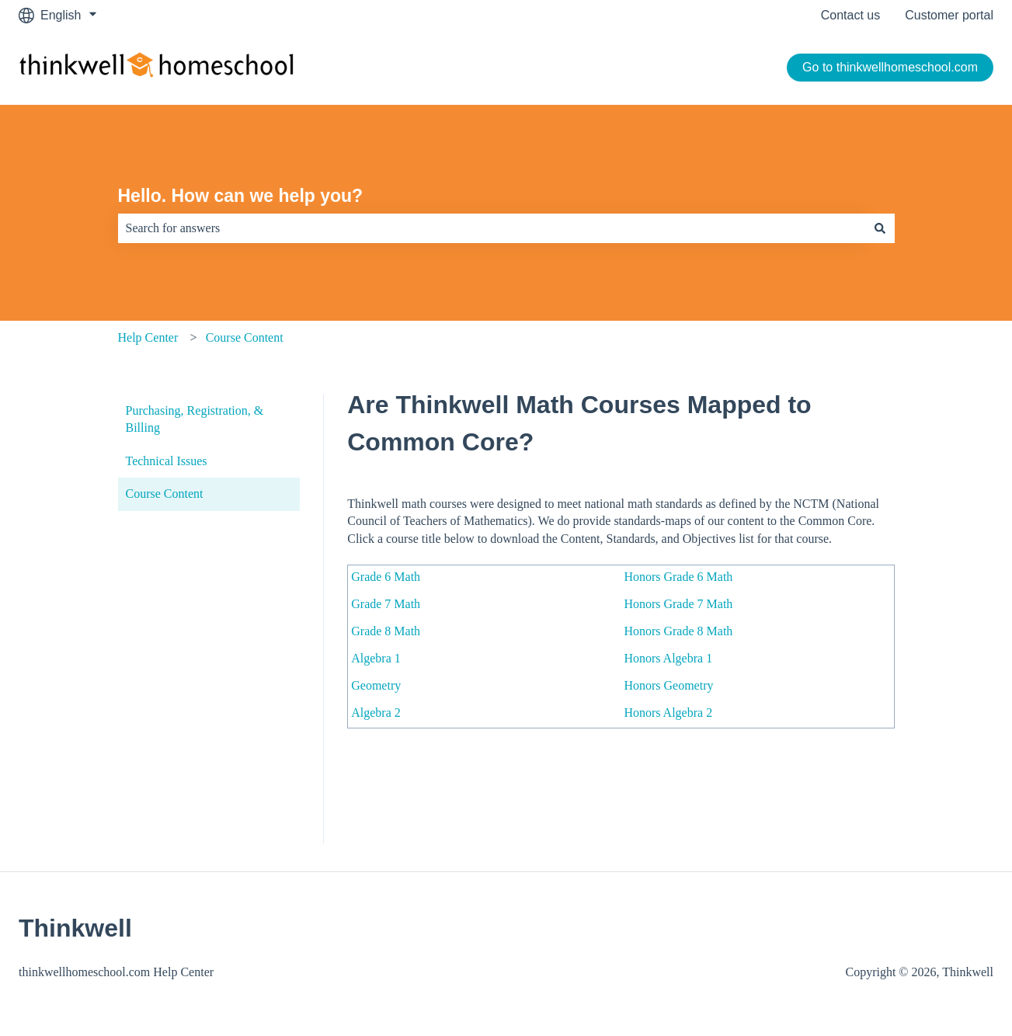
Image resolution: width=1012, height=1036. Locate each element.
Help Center (148, 337)
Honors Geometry (668, 685)
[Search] (880, 228)
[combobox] (491, 228)
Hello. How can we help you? (240, 196)
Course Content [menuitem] (164, 493)
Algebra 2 (376, 712)
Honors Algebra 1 (668, 658)
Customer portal (949, 15)
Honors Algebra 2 (668, 712)
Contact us (850, 15)
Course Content (244, 337)
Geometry (376, 685)
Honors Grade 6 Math (678, 576)
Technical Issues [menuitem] (166, 461)
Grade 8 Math (385, 631)
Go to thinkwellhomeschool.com (890, 67)
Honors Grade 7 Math (678, 603)
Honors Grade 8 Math (678, 631)
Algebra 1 (376, 658)
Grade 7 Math (385, 603)
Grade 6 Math (385, 576)
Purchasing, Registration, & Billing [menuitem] (195, 419)
